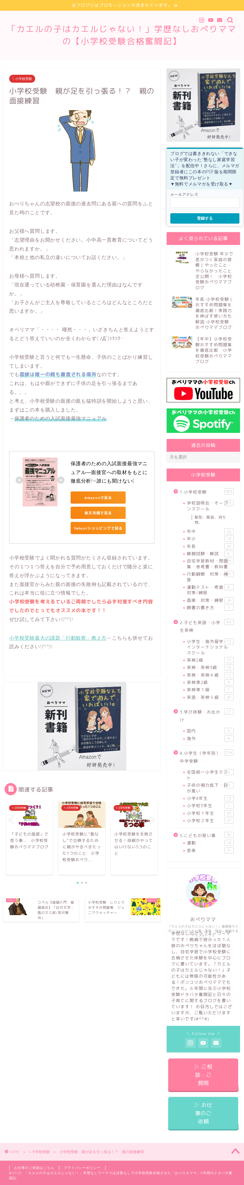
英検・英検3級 (210, 667)
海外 (210, 738)
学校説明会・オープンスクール (210, 505)
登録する (205, 218)
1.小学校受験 (22, 78)
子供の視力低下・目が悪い (210, 787)
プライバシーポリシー (82, 1167)
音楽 (210, 850)
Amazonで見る (98, 497)
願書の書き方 (210, 608)
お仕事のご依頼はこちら (34, 1167)
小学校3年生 (210, 806)
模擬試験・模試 (210, 554)
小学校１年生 (210, 813)
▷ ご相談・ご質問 (203, 1075)
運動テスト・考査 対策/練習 (210, 589)
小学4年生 (210, 798)
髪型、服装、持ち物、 (210, 520)
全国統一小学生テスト (210, 774)
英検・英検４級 (210, 675)
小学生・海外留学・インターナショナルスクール (210, 647)
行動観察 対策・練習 (210, 576)
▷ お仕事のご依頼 (203, 1113)
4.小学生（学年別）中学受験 (206, 756)
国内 (210, 731)
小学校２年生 (210, 821)
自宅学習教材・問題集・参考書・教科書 (210, 563)
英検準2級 (210, 682)
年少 (210, 539)
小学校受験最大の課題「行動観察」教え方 (58, 637)
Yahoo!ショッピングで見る (98, 528)
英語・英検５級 (210, 697)
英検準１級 (210, 690)
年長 (210, 546)
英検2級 (210, 660)
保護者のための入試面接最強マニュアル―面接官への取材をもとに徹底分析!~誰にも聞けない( (109, 472)
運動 (210, 843)
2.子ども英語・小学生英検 (206, 626)
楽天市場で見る (98, 513)
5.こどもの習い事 (206, 835)
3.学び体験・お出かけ (206, 715)
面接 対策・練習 (210, 600)
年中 (210, 531)
